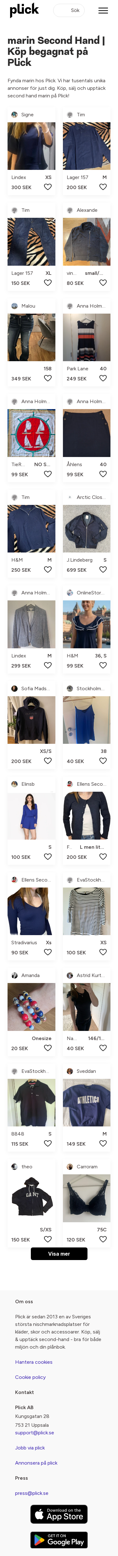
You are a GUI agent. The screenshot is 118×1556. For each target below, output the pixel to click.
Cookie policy (30, 1377)
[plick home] (24, 10)
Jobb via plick (30, 1448)
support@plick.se (34, 1433)
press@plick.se (31, 1493)
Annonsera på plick (36, 1463)
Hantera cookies (34, 1362)
